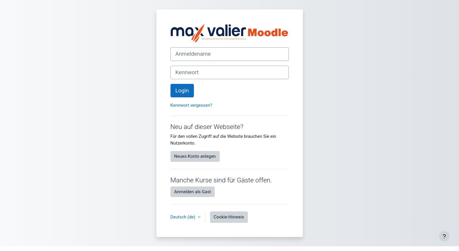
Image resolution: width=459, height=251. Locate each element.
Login (182, 90)
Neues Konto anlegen (195, 156)
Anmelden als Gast (192, 191)
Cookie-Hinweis (229, 217)
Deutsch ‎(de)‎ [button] (183, 217)
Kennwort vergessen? (191, 105)
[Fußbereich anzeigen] (444, 236)
